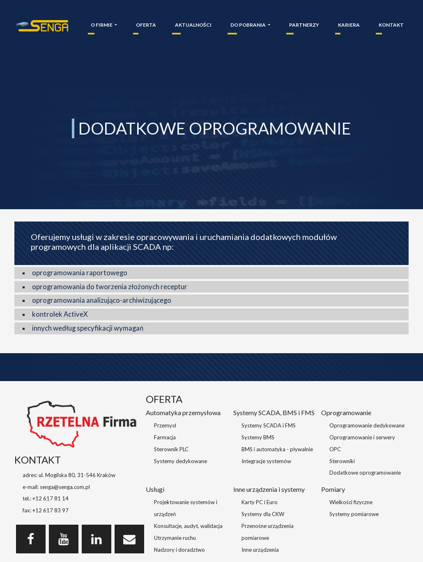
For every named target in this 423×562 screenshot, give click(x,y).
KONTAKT (391, 25)
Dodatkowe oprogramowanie (365, 472)
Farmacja (165, 437)
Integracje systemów (266, 461)
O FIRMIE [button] (102, 25)
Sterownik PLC (171, 449)
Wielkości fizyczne (350, 502)
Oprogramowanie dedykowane (367, 425)
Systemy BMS (257, 437)
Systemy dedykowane (180, 461)
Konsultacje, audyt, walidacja (188, 526)
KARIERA (349, 25)
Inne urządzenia (260, 549)
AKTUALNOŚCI (193, 25)
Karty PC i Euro (259, 502)
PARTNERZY (304, 25)
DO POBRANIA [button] (248, 25)
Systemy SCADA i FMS (268, 425)
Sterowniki (342, 461)
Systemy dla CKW (262, 514)
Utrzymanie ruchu (175, 538)
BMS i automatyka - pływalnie (277, 449)
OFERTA (146, 25)
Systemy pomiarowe (354, 514)
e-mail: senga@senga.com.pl (56, 487)
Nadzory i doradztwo (179, 549)
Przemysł (165, 425)
